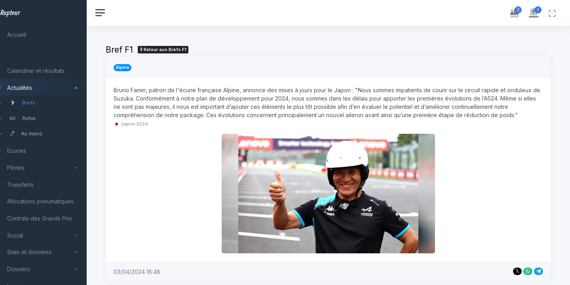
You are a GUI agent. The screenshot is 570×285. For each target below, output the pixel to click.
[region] (52, 142)
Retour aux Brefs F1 (181, 49)
